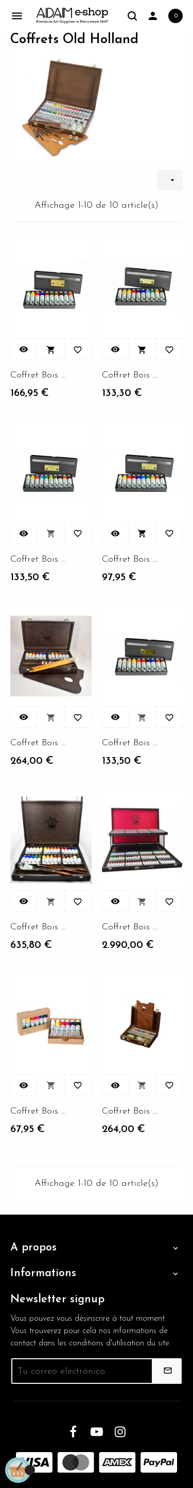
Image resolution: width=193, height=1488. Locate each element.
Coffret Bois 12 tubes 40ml (38, 375)
